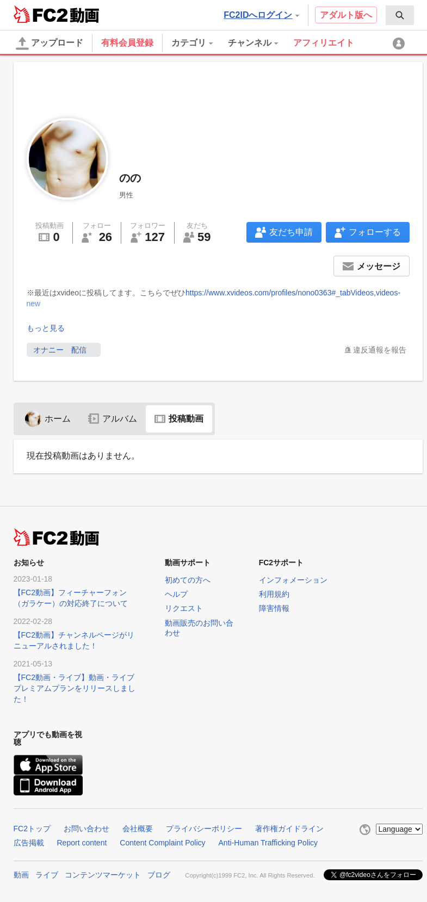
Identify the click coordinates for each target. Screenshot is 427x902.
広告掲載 (29, 842)
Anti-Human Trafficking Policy (268, 842)
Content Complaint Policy (162, 842)
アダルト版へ (346, 15)
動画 (21, 874)
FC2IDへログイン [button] (261, 15)
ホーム (48, 418)
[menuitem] (400, 15)
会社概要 (137, 828)
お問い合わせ (86, 828)
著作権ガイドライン (289, 828)
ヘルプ (176, 594)
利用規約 (274, 594)
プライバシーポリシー (204, 828)
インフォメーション (293, 580)
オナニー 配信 (63, 349)
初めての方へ (188, 580)
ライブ (46, 874)
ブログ (158, 874)
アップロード (49, 43)
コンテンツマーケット (103, 874)
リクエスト (184, 608)
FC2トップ (32, 828)
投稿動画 (178, 418)
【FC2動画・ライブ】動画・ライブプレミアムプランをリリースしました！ (74, 688)
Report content (82, 842)
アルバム (112, 418)
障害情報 (274, 608)
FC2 (40, 14)
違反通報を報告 (379, 349)
